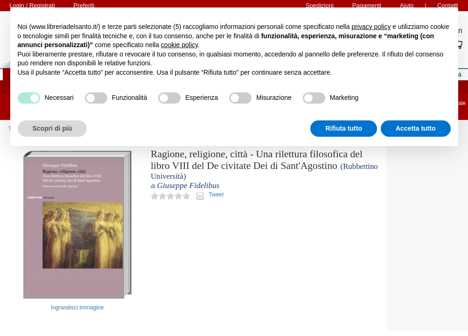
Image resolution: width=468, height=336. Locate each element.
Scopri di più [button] (52, 128)
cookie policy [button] (179, 45)
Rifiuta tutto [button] (343, 128)
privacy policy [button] (371, 26)
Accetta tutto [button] (416, 128)
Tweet (216, 194)
